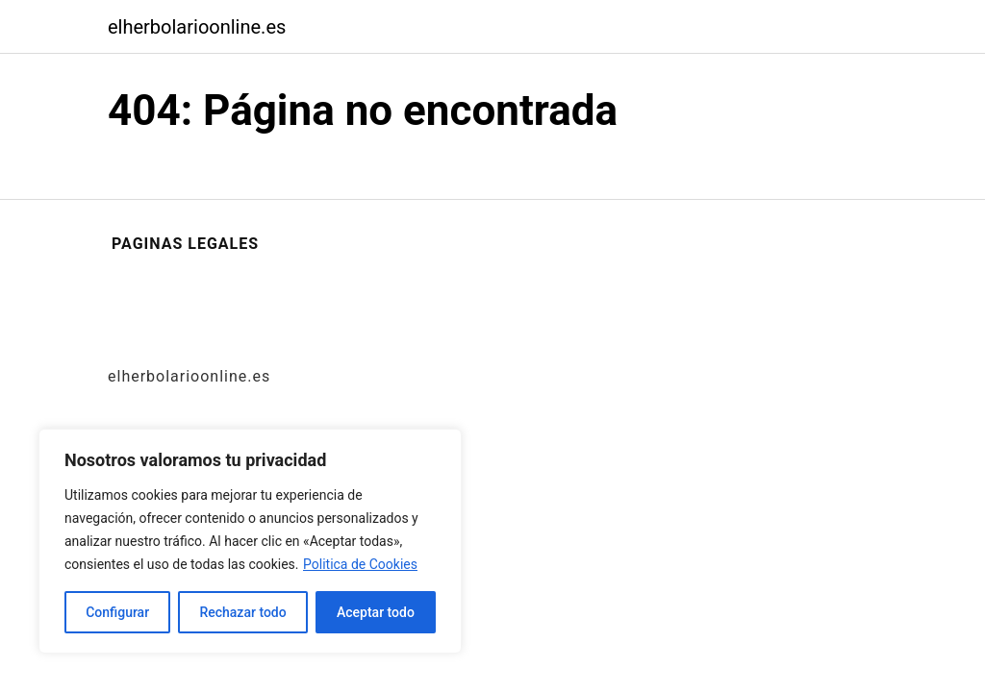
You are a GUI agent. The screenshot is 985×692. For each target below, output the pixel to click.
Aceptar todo (376, 612)
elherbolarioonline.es (197, 27)
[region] (250, 541)
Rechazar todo (242, 612)
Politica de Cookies (360, 564)
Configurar (117, 612)
